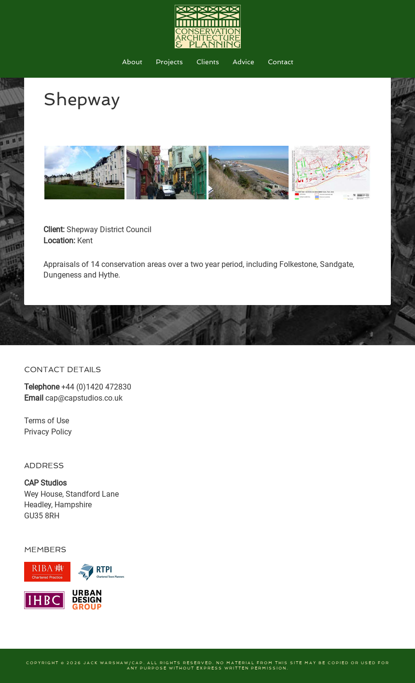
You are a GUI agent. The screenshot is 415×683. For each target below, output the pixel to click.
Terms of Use (46, 420)
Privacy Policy (48, 431)
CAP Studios (207, 26)
